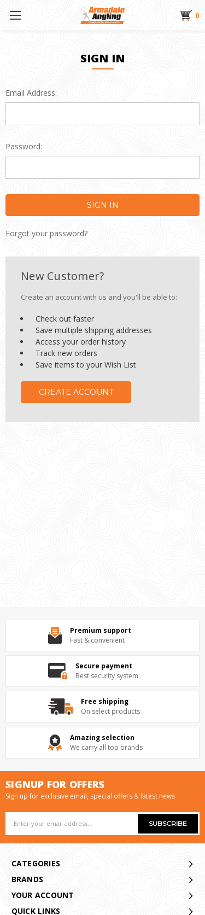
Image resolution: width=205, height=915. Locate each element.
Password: (23, 146)
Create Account (76, 392)
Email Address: (31, 93)
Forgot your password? (46, 233)
